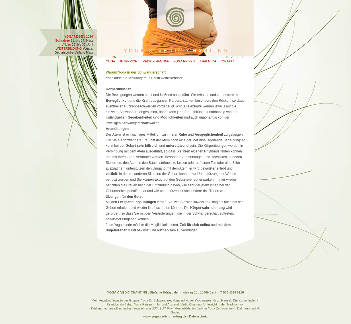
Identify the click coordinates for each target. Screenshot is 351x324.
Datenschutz (198, 316)
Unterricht (129, 61)
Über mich (207, 61)
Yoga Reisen (184, 61)
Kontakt (227, 61)
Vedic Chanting (156, 61)
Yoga (110, 61)
